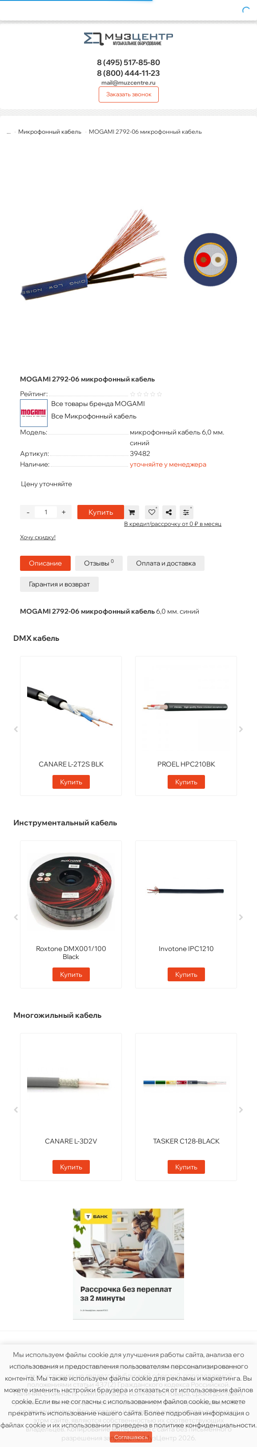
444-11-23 (128, 73)
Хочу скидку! (38, 537)
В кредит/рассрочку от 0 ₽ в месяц (172, 523)
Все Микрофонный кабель (94, 416)
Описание (45, 563)
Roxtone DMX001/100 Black (71, 952)
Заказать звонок (129, 94)
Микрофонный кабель (49, 131)
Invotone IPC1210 (186, 948)
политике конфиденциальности (204, 1425)
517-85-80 (128, 62)
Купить (100, 512)
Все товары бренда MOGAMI (98, 403)
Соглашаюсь (131, 1437)
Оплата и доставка (166, 563)
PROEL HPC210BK (186, 764)
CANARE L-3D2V (71, 1141)
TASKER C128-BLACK (186, 1141)
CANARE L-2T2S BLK (71, 764)
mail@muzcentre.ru (128, 82)
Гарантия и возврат (59, 584)
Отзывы (99, 562)
